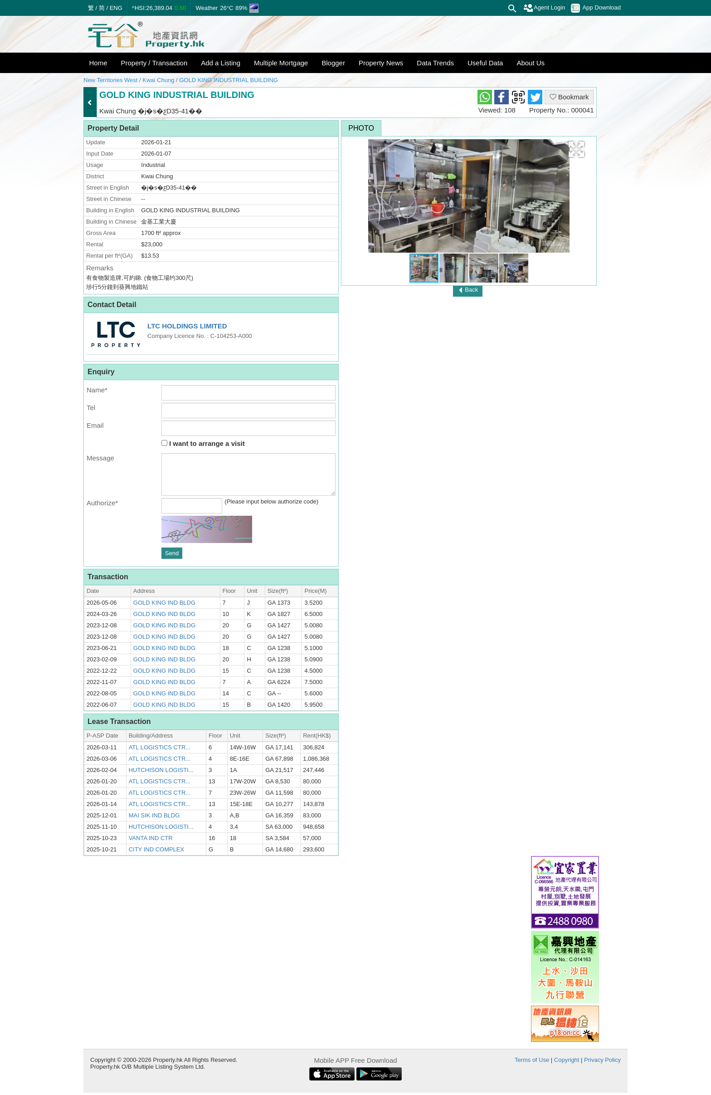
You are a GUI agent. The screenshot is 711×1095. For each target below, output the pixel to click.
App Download (596, 8)
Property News (381, 63)
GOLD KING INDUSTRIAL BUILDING (228, 80)
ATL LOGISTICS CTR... (160, 747)
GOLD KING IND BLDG (164, 602)
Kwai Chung (158, 80)
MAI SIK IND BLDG (154, 815)
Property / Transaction (154, 63)
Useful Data (485, 63)
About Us (530, 63)
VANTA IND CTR (151, 838)
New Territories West (110, 80)
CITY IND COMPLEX (157, 849)
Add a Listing (220, 63)
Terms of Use (532, 1059)
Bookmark (569, 97)
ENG (116, 8)
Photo (361, 128)
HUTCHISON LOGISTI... (161, 770)
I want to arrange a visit (203, 443)
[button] (576, 149)
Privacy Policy (602, 1059)
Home (98, 63)
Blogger (333, 63)
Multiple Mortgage (281, 63)
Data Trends (435, 63)
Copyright (567, 1059)
